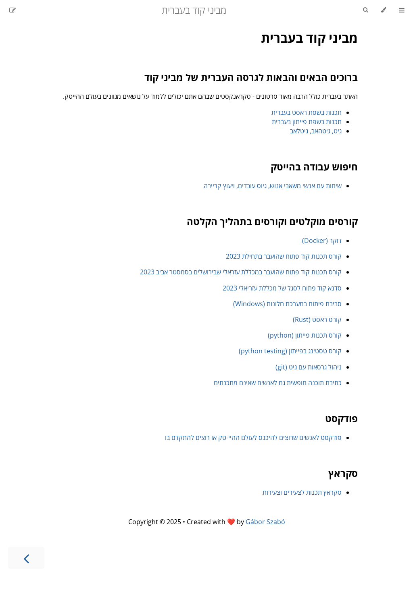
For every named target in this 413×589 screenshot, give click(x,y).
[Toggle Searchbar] (365, 10)
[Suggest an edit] (12, 10)
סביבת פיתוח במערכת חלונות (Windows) (287, 303)
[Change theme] (383, 10)
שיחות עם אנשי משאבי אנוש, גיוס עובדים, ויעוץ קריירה (273, 185)
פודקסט (341, 418)
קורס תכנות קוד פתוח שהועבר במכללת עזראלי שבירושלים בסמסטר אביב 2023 (241, 272)
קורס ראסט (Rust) (317, 319)
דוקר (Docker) (322, 240)
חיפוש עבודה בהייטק (314, 166)
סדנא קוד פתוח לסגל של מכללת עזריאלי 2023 (282, 288)
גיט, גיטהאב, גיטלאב (316, 131)
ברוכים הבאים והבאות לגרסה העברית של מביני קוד (251, 77)
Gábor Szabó (265, 521)
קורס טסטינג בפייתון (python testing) (290, 350)
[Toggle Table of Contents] (401, 10)
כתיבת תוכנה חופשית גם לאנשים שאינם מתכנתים (278, 382)
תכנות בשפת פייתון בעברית (307, 121)
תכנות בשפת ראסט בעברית (306, 112)
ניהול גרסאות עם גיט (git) (308, 367)
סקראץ (343, 473)
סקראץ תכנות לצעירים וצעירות (302, 492)
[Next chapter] (26, 558)
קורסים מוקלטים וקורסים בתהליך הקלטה (272, 221)
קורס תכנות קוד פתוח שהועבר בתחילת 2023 (284, 256)
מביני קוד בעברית (309, 37)
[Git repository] (23, 10)
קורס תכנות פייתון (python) (305, 335)
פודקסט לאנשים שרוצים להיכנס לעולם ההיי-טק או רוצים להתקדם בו (253, 437)
